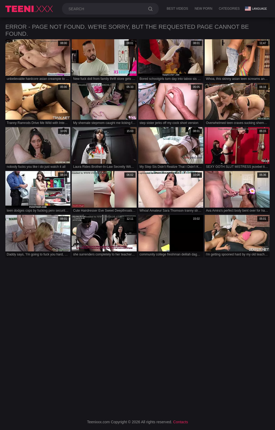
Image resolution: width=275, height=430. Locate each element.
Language (256, 8)
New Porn (203, 8)
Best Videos (177, 8)
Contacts (180, 422)
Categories (229, 8)
